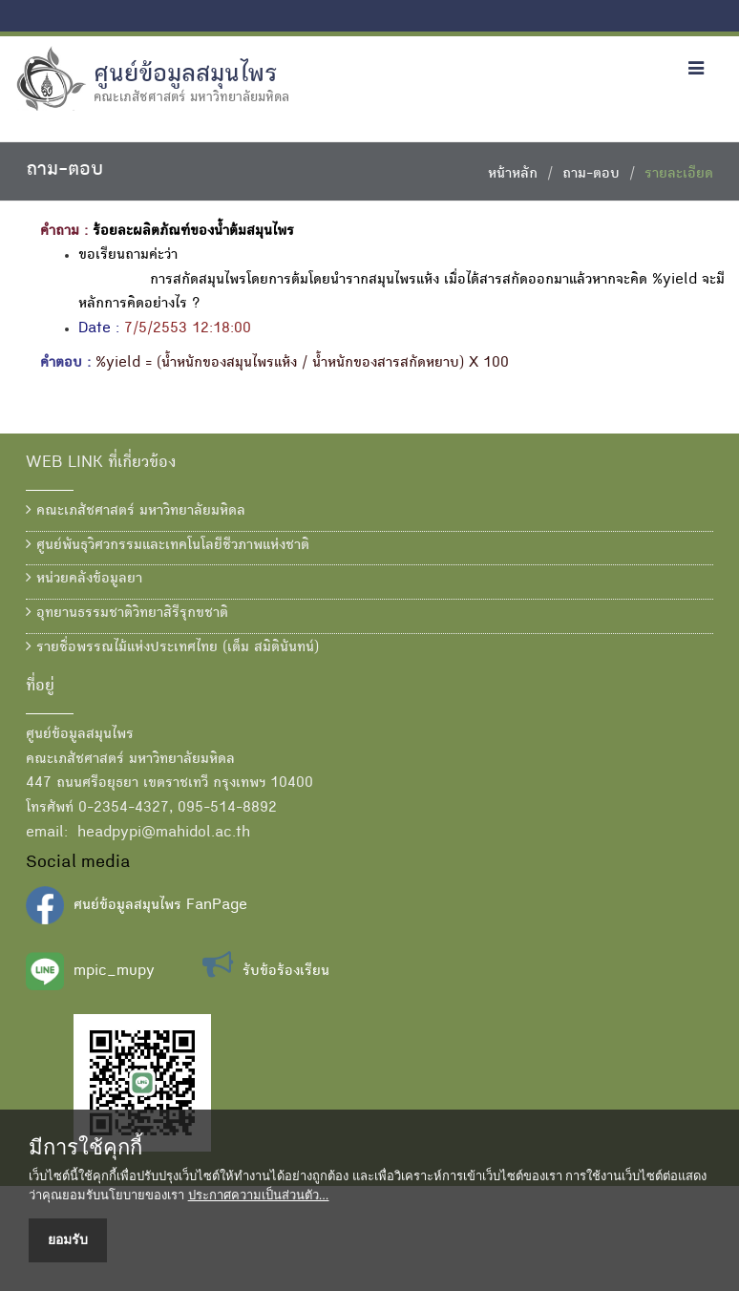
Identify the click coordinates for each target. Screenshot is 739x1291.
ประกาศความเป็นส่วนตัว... (258, 1195)
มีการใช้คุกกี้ (85, 1147)
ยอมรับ (68, 1239)
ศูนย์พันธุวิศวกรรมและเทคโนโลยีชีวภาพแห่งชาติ (167, 545)
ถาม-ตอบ (591, 174)
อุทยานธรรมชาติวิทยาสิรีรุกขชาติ (127, 613)
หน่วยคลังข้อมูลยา (84, 578)
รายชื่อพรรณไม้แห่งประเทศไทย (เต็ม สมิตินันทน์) (172, 647)
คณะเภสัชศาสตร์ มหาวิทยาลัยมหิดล (135, 510)
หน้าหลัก (513, 174)
